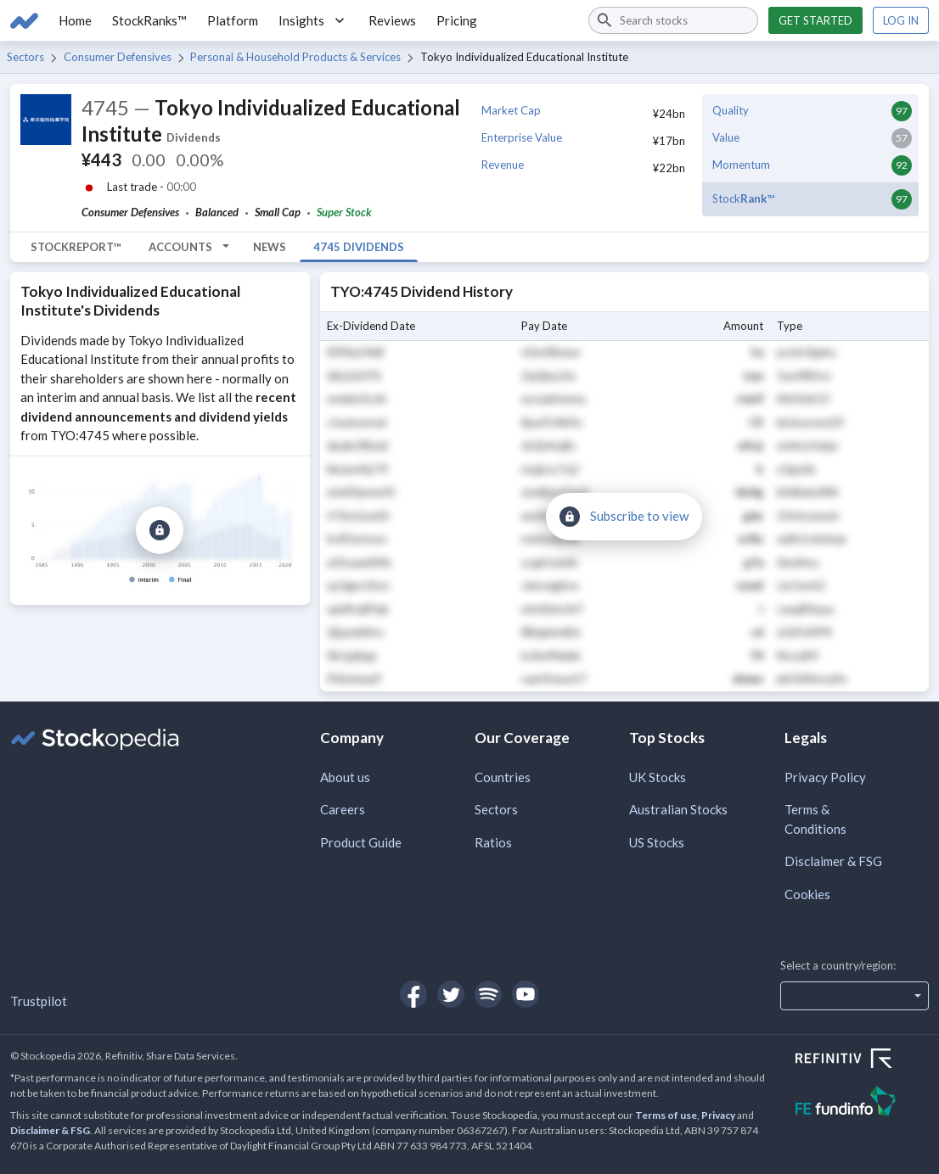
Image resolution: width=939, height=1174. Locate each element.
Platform (232, 20)
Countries (503, 777)
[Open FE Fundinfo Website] (862, 1103)
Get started (815, 20)
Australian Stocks (678, 809)
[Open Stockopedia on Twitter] (450, 994)
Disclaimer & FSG (833, 861)
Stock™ (743, 198)
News (269, 247)
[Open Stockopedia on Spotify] (488, 994)
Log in (901, 20)
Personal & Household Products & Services (295, 57)
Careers (342, 809)
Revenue (502, 164)
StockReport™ (76, 247)
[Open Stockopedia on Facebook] (413, 994)
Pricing (456, 20)
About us (345, 777)
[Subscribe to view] (159, 530)
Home (75, 20)
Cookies (807, 894)
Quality (730, 110)
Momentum (741, 164)
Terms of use (666, 1115)
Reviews (392, 20)
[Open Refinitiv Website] (862, 1060)
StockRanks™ (149, 20)
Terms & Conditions (815, 819)
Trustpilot (38, 1001)
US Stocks (656, 842)
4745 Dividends (358, 247)
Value (725, 137)
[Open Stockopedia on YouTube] (525, 994)
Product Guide (361, 842)
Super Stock (344, 212)
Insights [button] (313, 20)
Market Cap (511, 110)
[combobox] (673, 20)
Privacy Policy (825, 777)
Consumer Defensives (117, 57)
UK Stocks (657, 777)
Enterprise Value (521, 137)
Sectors (25, 57)
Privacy (718, 1115)
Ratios (493, 842)
